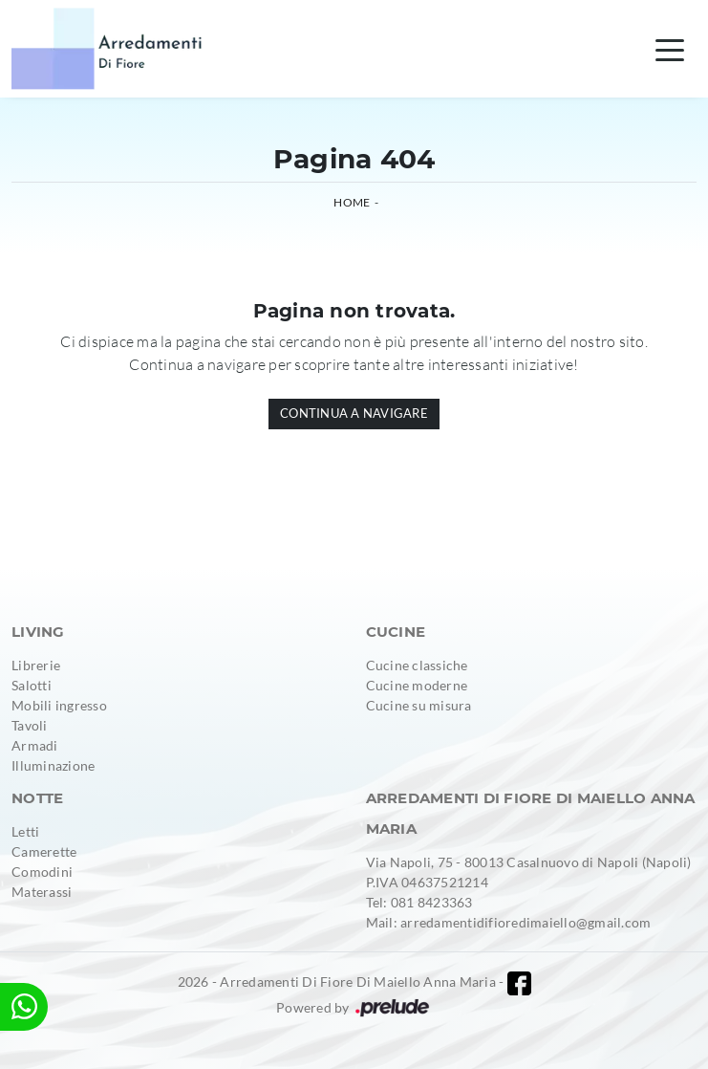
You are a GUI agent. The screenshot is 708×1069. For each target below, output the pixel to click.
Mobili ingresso (59, 705)
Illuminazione (53, 765)
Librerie (35, 665)
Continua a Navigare (354, 413)
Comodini (42, 871)
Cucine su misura (419, 705)
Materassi (41, 892)
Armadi (34, 745)
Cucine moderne (417, 685)
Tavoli (29, 725)
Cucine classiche (417, 665)
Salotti (31, 685)
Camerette (43, 851)
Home (351, 202)
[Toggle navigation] (670, 48)
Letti (25, 831)
